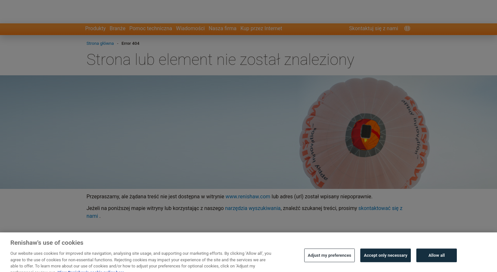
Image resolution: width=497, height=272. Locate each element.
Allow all (437, 262)
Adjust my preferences (329, 262)
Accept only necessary (385, 262)
